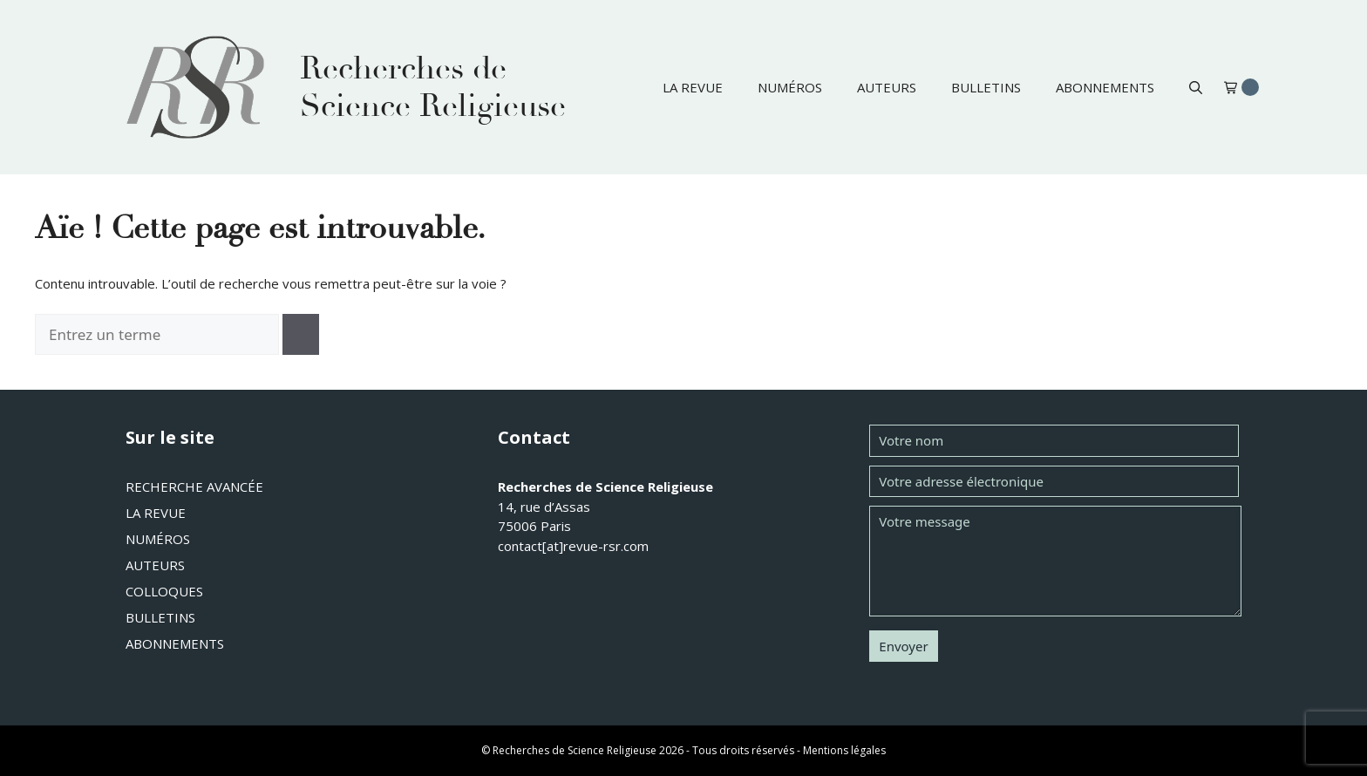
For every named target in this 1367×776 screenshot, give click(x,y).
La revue (693, 87)
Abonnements (1105, 87)
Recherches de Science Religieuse (433, 87)
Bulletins (986, 87)
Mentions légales (844, 750)
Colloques (164, 591)
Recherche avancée (194, 486)
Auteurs (886, 87)
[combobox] (157, 335)
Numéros (790, 87)
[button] (1196, 87)
